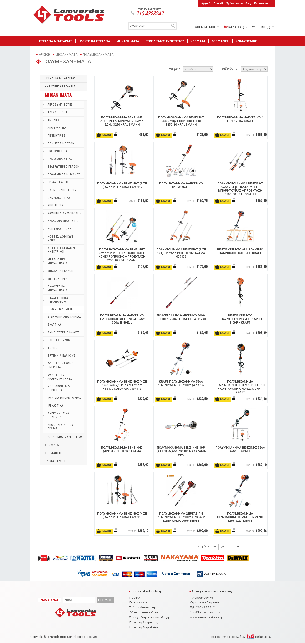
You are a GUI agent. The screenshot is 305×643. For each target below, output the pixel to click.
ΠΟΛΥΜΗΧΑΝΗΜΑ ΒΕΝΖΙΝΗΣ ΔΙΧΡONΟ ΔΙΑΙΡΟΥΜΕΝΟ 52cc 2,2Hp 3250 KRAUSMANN (121, 121)
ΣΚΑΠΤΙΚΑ (54, 324)
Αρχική (205, 3)
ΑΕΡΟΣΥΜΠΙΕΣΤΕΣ (60, 104)
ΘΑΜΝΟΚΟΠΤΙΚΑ (59, 197)
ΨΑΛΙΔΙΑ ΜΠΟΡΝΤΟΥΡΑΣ (64, 397)
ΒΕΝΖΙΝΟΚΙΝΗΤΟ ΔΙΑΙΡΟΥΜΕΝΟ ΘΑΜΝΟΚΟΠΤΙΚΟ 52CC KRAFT (240, 251)
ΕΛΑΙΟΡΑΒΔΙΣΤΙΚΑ (60, 159)
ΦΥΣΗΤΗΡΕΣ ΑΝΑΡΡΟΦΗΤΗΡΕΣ (60, 376)
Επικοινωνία (262, 3)
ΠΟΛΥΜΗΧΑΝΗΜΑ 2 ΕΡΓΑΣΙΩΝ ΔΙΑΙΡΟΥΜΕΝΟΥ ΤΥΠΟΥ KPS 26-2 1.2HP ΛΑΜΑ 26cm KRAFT (181, 517)
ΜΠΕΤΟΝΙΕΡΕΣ (58, 279)
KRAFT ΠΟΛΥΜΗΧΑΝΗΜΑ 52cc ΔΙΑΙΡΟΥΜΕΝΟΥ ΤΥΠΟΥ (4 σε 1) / (181, 383)
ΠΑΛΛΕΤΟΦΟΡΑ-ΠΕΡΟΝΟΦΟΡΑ (58, 300)
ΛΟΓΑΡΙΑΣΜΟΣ (205, 27)
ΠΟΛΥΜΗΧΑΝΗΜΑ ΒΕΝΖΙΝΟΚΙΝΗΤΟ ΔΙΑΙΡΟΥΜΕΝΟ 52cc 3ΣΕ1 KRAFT (240, 517)
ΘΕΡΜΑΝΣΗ (220, 41)
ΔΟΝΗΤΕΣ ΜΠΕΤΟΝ (61, 143)
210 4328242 (149, 13)
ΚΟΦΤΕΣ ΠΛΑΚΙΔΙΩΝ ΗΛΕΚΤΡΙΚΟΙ (61, 250)
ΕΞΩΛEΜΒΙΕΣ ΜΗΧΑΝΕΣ (64, 174)
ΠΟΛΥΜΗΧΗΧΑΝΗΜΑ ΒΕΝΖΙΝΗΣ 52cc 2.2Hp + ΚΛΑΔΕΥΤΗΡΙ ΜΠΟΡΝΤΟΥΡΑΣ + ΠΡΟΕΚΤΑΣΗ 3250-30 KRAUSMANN (240, 189)
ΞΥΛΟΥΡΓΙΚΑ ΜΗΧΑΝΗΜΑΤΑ (58, 288)
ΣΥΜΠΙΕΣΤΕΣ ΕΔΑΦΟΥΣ (64, 332)
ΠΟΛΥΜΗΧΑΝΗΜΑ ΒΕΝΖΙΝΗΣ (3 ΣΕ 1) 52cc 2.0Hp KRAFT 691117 (122, 185)
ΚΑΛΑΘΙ (234, 27)
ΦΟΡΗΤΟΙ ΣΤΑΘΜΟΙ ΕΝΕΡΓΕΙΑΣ (61, 365)
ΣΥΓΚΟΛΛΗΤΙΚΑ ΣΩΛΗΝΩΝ (58, 415)
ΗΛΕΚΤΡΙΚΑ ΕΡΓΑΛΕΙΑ (94, 41)
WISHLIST (261, 27)
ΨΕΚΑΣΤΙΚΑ (55, 405)
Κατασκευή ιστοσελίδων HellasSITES (241, 636)
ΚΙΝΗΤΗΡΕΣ (56, 205)
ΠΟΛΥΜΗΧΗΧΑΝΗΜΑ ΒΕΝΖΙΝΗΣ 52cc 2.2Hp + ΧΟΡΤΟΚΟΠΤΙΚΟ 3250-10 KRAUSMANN (181, 121)
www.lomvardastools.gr (206, 617)
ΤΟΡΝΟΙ (53, 348)
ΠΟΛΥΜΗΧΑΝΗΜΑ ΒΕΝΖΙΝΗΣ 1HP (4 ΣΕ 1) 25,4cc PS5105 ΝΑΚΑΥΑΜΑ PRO (181, 451)
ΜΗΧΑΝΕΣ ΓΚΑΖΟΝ (61, 271)
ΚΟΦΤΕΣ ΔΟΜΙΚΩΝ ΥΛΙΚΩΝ (60, 238)
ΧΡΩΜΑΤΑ (197, 41)
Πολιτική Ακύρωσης (143, 622)
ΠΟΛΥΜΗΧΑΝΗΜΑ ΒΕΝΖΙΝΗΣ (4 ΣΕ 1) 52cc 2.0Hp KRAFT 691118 (122, 515)
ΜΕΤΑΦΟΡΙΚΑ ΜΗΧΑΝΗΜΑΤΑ (58, 261)
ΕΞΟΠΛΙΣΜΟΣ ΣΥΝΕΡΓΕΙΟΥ (164, 41)
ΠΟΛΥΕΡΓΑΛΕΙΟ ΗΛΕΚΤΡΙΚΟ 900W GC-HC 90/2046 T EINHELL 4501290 (181, 317)
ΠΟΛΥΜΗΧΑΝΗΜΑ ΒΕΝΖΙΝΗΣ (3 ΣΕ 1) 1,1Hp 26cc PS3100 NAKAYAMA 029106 (181, 253)
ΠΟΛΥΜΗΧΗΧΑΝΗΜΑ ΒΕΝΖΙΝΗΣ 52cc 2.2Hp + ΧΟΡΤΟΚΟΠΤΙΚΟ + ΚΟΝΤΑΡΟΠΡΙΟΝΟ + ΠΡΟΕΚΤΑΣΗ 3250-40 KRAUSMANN (121, 255)
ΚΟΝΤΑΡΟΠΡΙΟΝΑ (59, 228)
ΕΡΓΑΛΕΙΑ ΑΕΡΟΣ (59, 182)
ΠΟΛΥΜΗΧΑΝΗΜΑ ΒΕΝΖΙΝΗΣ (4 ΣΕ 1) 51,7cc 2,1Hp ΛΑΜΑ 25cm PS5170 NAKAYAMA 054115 (122, 385)
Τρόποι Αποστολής (238, 3)
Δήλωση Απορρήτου (144, 612)
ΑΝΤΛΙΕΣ (54, 120)
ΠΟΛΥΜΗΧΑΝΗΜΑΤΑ (98, 54)
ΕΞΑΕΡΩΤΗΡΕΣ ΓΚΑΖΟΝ (64, 166)
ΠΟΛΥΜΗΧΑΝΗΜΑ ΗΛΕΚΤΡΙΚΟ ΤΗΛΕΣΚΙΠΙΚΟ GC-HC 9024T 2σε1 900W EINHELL (122, 319)
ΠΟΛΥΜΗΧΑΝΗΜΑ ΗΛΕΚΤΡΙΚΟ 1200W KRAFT (181, 185)
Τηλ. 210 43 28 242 (202, 607)
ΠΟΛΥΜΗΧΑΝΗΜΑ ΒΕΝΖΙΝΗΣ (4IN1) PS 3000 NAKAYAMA (122, 449)
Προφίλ (219, 3)
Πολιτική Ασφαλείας (144, 627)
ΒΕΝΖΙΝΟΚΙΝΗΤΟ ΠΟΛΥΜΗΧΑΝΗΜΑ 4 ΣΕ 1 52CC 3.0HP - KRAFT (240, 319)
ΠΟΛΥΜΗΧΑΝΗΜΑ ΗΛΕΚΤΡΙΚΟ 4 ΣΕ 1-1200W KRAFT (240, 119)
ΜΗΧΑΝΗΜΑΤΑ (127, 41)
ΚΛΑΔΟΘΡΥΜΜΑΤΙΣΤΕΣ (63, 221)
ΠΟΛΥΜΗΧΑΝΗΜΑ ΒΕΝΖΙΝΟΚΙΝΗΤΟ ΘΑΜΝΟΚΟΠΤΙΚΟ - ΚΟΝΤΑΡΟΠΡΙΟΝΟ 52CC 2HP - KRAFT (240, 387)
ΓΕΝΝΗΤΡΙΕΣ (57, 135)
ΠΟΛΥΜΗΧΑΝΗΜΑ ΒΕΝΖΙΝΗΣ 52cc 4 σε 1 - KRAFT (240, 449)
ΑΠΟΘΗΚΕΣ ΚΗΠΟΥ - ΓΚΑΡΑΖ (62, 426)
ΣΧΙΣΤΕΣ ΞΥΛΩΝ (59, 340)
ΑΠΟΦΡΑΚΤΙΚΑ (57, 127)
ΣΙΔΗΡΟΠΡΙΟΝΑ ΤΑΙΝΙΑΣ (64, 316)
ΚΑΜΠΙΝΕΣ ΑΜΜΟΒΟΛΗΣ (64, 213)
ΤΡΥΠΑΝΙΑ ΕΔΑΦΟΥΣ (62, 355)
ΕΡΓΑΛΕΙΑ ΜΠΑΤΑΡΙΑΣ (55, 41)
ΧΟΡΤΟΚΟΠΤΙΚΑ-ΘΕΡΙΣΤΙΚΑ (59, 388)
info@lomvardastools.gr (207, 612)
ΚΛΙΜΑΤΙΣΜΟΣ (246, 41)
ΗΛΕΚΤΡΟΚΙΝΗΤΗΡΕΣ (62, 190)
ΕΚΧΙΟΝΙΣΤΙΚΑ (57, 151)
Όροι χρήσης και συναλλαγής (150, 617)
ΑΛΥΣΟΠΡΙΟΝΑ (57, 112)
